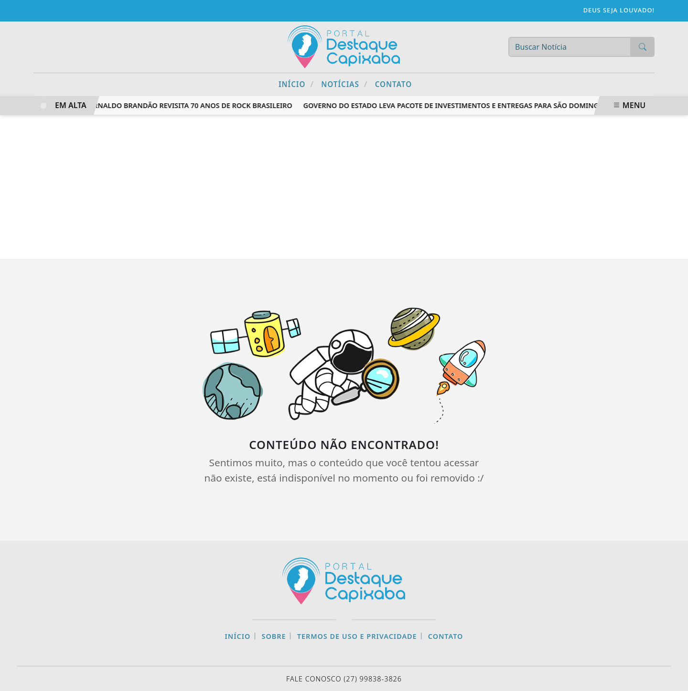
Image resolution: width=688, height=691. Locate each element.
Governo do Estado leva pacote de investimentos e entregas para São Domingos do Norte (475, 105)
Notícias (344, 83)
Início (296, 83)
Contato (393, 84)
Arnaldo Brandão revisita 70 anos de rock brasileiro (192, 105)
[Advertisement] (344, 187)
